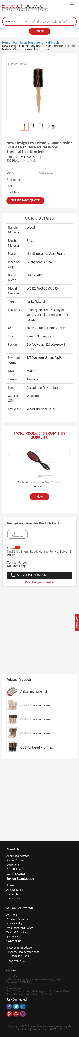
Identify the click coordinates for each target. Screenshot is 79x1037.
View (39, 496)
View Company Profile (39, 582)
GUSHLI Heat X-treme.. (35, 705)
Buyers (10, 885)
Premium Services (17, 919)
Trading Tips (13, 894)
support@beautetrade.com (22, 952)
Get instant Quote (25, 200)
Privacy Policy (14, 923)
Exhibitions (12, 865)
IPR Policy (12, 936)
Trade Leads (13, 898)
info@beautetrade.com (20, 947)
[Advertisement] (39, 632)
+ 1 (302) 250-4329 (17, 956)
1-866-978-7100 (15, 961)
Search (39, 31)
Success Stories (15, 860)
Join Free (11, 914)
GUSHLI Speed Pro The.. (36, 747)
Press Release (14, 869)
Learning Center (15, 873)
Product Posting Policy (19, 928)
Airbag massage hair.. (34, 691)
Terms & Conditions (18, 932)
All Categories (14, 889)
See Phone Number (31, 575)
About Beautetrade (17, 856)
